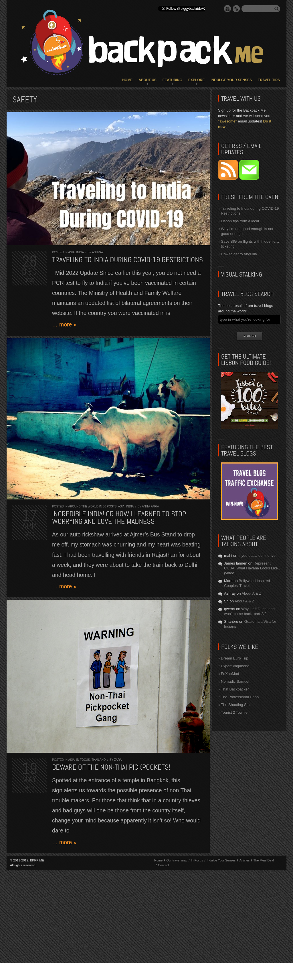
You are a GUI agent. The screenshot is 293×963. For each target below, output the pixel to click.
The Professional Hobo (240, 697)
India (80, 252)
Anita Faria (150, 506)
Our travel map (176, 860)
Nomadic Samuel (235, 681)
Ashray (98, 252)
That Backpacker (235, 689)
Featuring (172, 80)
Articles (244, 860)
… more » (64, 324)
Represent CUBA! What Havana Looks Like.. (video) (252, 568)
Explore (196, 80)
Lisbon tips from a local (240, 221)
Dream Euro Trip (234, 658)
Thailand (99, 759)
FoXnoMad (230, 674)
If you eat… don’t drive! (257, 555)
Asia (71, 252)
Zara (118, 759)
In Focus (83, 759)
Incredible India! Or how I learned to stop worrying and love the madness (119, 517)
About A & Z (251, 593)
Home (127, 80)
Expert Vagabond (235, 666)
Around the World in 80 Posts (92, 506)
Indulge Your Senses (231, 80)
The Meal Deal (264, 860)
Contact (163, 865)
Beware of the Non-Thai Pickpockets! (111, 767)
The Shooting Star (236, 705)
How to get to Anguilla (239, 254)
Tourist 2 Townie (234, 712)
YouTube (227, 8)
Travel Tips (269, 80)
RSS (236, 8)
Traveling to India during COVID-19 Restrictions (127, 259)
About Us (147, 80)
